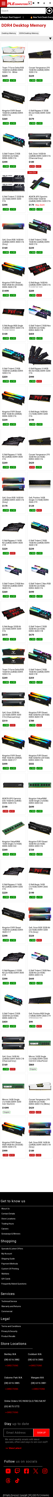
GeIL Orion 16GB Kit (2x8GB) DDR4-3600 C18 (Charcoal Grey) (13, 1058)
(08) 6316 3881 (38, 1383)
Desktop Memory (9, 33)
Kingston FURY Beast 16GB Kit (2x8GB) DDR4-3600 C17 (12, 929)
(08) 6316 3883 (35, 1359)
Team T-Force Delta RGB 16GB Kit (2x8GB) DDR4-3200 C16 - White (13, 70)
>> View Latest (13, 1448)
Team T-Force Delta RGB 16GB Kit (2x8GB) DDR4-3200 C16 (13, 672)
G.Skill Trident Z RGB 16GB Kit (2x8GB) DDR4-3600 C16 (39, 242)
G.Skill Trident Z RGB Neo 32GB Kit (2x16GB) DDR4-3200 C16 (40, 972)
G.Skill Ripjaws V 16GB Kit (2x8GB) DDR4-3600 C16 (12, 456)
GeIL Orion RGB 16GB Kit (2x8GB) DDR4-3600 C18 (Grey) (40, 1144)
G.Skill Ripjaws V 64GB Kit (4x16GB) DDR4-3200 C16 (39, 370)
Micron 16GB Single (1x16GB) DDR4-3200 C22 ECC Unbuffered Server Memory (38, 1059)
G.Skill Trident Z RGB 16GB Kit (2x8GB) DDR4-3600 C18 (39, 542)
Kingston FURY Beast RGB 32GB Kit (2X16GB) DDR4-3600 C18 (39, 714)
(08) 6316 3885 (12, 1383)
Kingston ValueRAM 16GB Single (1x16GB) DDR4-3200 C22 (12, 843)
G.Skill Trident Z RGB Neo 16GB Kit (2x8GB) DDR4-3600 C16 (13, 586)
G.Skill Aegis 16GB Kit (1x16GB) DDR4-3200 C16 (38, 414)
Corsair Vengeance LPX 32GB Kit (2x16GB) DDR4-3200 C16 (39, 456)
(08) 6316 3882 (12, 1359)
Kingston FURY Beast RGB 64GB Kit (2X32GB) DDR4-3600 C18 (12, 285)
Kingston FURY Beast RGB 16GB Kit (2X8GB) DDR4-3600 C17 (12, 757)
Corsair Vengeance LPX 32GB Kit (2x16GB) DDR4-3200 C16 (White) (39, 1101)
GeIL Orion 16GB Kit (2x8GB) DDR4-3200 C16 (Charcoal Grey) (40, 156)
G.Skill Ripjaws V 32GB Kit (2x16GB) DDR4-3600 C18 (13, 972)
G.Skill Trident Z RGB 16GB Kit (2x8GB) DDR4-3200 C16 (12, 370)
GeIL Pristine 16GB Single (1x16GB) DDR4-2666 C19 (39, 500)
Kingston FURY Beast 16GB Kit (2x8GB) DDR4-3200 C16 (12, 113)
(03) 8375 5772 (12, 1406)
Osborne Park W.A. (13, 1377)
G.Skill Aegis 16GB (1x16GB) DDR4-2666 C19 (38, 886)
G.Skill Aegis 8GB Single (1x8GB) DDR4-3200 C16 (13, 327)
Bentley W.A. (10, 1354)
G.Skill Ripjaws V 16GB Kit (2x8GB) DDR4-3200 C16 (12, 886)
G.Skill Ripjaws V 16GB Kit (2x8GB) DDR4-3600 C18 (12, 542)
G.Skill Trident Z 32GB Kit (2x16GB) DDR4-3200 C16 (13, 199)
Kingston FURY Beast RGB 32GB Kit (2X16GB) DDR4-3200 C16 (39, 757)
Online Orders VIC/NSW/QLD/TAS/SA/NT (25, 1401)
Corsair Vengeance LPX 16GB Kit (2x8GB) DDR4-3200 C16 (39, 70)
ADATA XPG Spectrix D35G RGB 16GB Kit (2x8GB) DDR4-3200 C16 (40, 199)
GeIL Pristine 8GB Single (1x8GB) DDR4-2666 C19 (40, 1014)
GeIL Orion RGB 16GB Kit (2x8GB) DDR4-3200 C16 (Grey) (13, 500)
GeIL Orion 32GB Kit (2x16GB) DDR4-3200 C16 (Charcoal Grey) (11, 714)
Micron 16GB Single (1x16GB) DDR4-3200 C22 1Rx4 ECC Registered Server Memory (11, 1104)
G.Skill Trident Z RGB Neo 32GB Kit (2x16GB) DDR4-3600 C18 (40, 328)
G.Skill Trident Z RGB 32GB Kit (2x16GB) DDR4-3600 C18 (38, 628)
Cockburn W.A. (35, 1354)
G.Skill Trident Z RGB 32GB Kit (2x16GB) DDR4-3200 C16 (11, 156)
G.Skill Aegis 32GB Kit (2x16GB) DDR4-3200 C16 (11, 628)
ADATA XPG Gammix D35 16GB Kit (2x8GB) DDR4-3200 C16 (11, 800)
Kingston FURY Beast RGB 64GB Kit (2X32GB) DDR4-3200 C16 (12, 1144)
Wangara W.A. (37, 1377)
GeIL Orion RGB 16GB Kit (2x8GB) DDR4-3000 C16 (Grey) (13, 242)
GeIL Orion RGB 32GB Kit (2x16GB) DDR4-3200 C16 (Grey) (39, 929)
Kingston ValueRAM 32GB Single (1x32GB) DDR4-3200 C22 (38, 800)
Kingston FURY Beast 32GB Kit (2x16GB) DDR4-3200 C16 (38, 843)
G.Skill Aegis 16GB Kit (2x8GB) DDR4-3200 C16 (40, 284)
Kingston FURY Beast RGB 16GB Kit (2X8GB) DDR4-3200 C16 (12, 414)
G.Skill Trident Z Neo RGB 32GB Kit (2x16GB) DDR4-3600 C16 (40, 586)
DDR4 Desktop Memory (28, 33)
